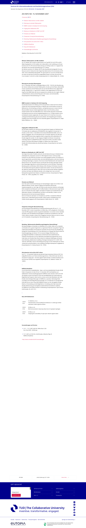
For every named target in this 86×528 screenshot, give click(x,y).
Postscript (24, 17)
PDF (30, 17)
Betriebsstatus (37, 492)
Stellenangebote (59, 488)
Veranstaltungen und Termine (31, 49)
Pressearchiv (59, 495)
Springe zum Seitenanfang (68, 519)
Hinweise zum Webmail (29, 33)
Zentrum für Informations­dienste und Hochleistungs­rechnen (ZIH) (32, 6)
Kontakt (58, 492)
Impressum (18, 519)
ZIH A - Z (36, 495)
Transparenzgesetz (32, 519)
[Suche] (68, 2)
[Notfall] (56, 2)
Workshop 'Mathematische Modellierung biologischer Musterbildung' (40, 39)
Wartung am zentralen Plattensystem (32, 23)
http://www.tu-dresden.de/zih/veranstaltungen (33, 339)
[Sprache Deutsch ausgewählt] (62, 2)
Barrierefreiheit (41, 519)
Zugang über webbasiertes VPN (31, 28)
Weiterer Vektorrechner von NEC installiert (34, 20)
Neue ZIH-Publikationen (29, 47)
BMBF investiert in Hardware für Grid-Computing (35, 26)
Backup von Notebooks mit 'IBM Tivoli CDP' (34, 31)
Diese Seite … (65, 477)
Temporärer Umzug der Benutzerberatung (34, 36)
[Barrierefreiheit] (58, 2)
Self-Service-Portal (38, 488)
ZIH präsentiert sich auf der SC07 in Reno (33, 41)
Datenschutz (24, 519)
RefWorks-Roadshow (29, 44)
